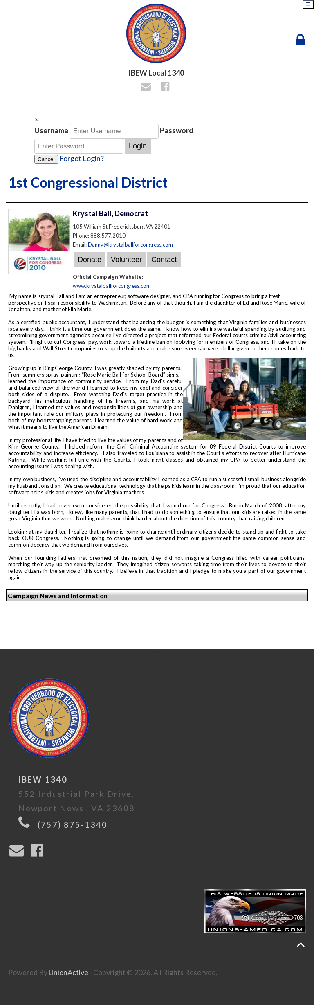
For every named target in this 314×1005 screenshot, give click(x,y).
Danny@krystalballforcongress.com (130, 244)
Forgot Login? (81, 158)
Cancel (46, 159)
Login (138, 146)
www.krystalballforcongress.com (112, 286)
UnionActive (68, 972)
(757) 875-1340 (73, 824)
